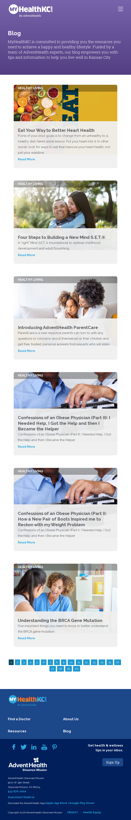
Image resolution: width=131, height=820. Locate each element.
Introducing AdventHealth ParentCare (58, 327)
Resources (17, 731)
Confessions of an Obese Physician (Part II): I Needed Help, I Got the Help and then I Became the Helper (64, 423)
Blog (67, 731)
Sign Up (112, 762)
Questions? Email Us (21, 797)
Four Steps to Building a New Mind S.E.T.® (61, 237)
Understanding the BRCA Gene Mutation (60, 620)
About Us (71, 719)
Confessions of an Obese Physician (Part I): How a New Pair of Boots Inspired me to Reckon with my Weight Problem (62, 519)
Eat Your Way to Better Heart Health (56, 130)
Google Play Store (81, 803)
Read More (26, 159)
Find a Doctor (19, 719)
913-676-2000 (17, 791)
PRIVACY (72, 812)
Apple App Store (56, 803)
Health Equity (92, 812)
